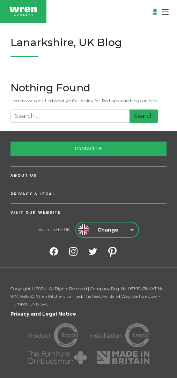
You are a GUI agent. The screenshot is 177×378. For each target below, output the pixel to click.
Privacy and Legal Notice (43, 314)
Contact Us (89, 148)
